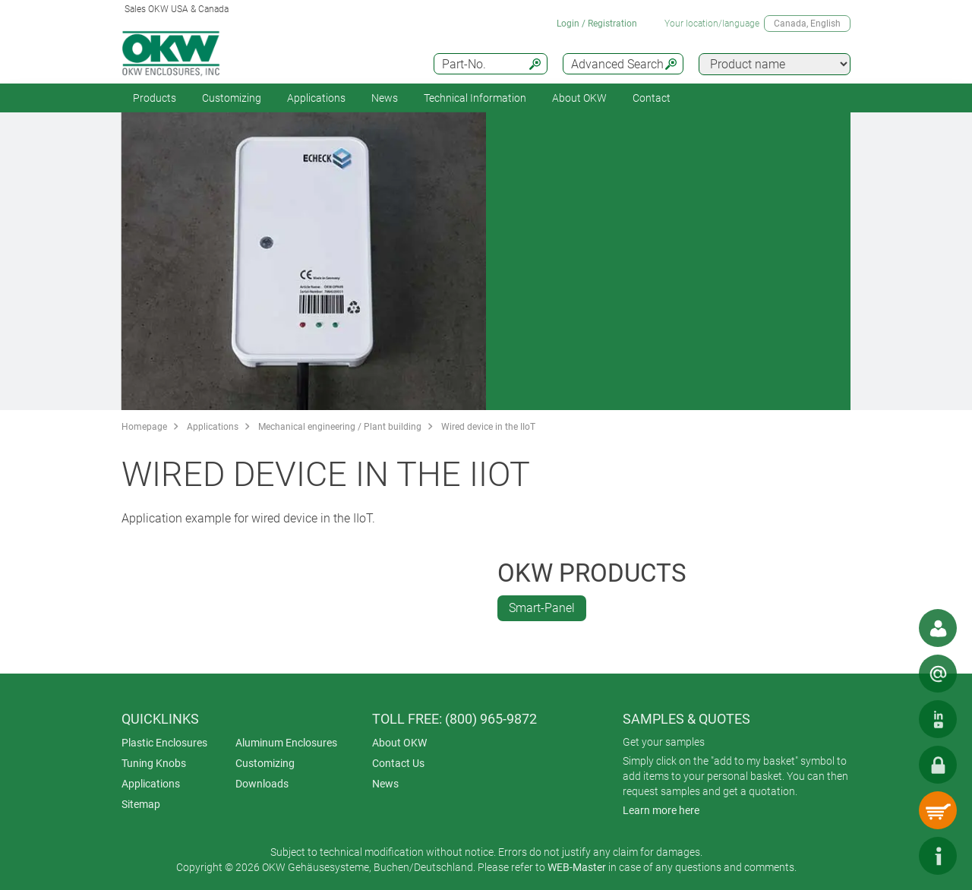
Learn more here (661, 810)
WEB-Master (577, 867)
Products (154, 98)
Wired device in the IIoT (488, 426)
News (384, 98)
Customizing (231, 98)
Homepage (144, 426)
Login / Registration (597, 23)
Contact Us (398, 763)
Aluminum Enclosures (286, 743)
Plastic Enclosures (164, 743)
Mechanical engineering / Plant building (339, 426)
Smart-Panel (542, 608)
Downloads (262, 784)
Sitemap (141, 804)
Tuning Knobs (154, 763)
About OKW (399, 743)
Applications (316, 98)
